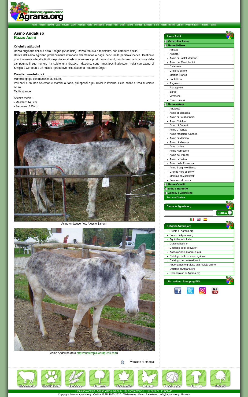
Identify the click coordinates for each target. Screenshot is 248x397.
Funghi (204, 25)
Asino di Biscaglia (180, 112)
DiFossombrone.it (134, 391)
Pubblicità (166, 391)
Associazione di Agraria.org (185, 252)
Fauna (130, 25)
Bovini (50, 25)
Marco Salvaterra (148, 394)
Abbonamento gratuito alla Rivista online (193, 264)
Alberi (164, 25)
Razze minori (177, 100)
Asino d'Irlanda (178, 129)
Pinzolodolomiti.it (85, 391)
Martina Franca (178, 74)
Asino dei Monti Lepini (182, 62)
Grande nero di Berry (182, 171)
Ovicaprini (99, 25)
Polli (116, 25)
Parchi (213, 25)
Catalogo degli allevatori (183, 247)
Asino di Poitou (178, 159)
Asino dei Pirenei (179, 154)
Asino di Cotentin (179, 125)
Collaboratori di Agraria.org (185, 273)
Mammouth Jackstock (182, 176)
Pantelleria (176, 79)
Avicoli (42, 25)
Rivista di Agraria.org (182, 230)
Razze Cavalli (176, 184)
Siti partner (152, 391)
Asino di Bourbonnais (182, 117)
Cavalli (65, 25)
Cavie (74, 25)
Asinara (174, 53)
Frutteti (138, 25)
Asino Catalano (178, 121)
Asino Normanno (179, 150)
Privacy (185, 394)
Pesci (109, 25)
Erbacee (148, 25)
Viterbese (175, 96)
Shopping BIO (191, 281)
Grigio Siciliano (178, 70)
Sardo (173, 91)
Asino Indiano (177, 146)
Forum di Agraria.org (181, 235)
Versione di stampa (142, 362)
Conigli (82, 25)
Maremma (110, 391)
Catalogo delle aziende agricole (188, 256)
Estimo (180, 25)
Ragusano (175, 83)
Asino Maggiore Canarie (183, 133)
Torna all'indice (176, 197)
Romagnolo (176, 87)
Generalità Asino (178, 41)
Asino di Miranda (179, 142)
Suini (122, 25)
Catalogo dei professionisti (185, 260)
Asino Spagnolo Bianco (183, 167)
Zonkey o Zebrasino (180, 192)
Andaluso (175, 108)
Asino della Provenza (182, 163)
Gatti (89, 25)
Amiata (174, 49)
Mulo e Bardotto (178, 188)
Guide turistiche (179, 243)
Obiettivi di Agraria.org (182, 268)
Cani (58, 25)
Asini (34, 25)
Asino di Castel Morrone (183, 58)
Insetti (171, 25)
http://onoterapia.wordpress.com (97, 353)
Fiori (156, 25)
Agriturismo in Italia (181, 239)
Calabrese (175, 66)
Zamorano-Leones (180, 180)
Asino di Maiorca (179, 138)
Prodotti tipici (192, 25)
